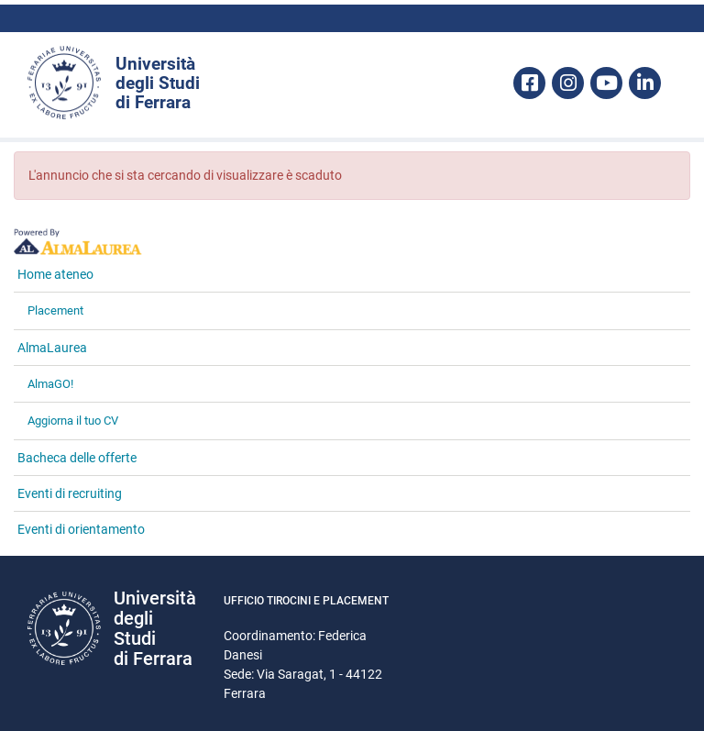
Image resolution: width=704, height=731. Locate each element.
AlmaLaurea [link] (52, 347)
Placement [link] (55, 310)
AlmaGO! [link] (50, 384)
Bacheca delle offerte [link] (77, 457)
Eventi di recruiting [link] (69, 493)
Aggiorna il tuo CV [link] (73, 420)
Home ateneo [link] (55, 274)
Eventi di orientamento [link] (81, 529)
